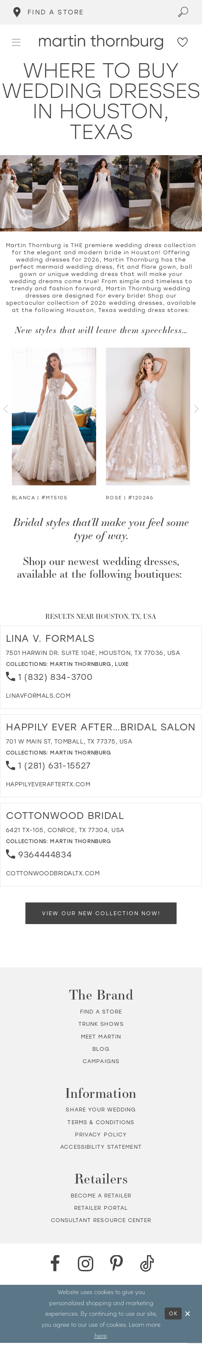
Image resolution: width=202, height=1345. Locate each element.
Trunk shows (101, 1026)
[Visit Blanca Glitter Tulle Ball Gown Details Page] (54, 416)
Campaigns (101, 1063)
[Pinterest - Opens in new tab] (116, 1266)
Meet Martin (101, 1039)
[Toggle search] (184, 12)
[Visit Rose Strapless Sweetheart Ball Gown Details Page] (148, 416)
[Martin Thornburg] (101, 42)
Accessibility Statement (100, 1149)
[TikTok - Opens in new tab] (147, 1266)
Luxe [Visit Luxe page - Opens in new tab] (121, 664)
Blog (101, 1051)
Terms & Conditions (100, 1124)
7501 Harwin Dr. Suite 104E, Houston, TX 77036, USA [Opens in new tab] (93, 652)
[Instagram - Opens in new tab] (85, 1266)
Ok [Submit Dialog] (171, 1315)
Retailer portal (101, 1210)
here (100, 1337)
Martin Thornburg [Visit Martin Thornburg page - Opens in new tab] (80, 664)
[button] (17, 42)
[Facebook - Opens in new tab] (55, 1266)
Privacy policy (101, 1136)
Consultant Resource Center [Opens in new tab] (101, 1222)
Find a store (101, 1014)
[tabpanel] (54, 425)
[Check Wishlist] (183, 42)
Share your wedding (101, 1112)
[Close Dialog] (188, 1316)
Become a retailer (101, 1198)
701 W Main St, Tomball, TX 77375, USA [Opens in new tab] (69, 741)
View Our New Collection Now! (101, 914)
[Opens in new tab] (38, 695)
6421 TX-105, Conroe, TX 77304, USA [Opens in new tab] (65, 830)
